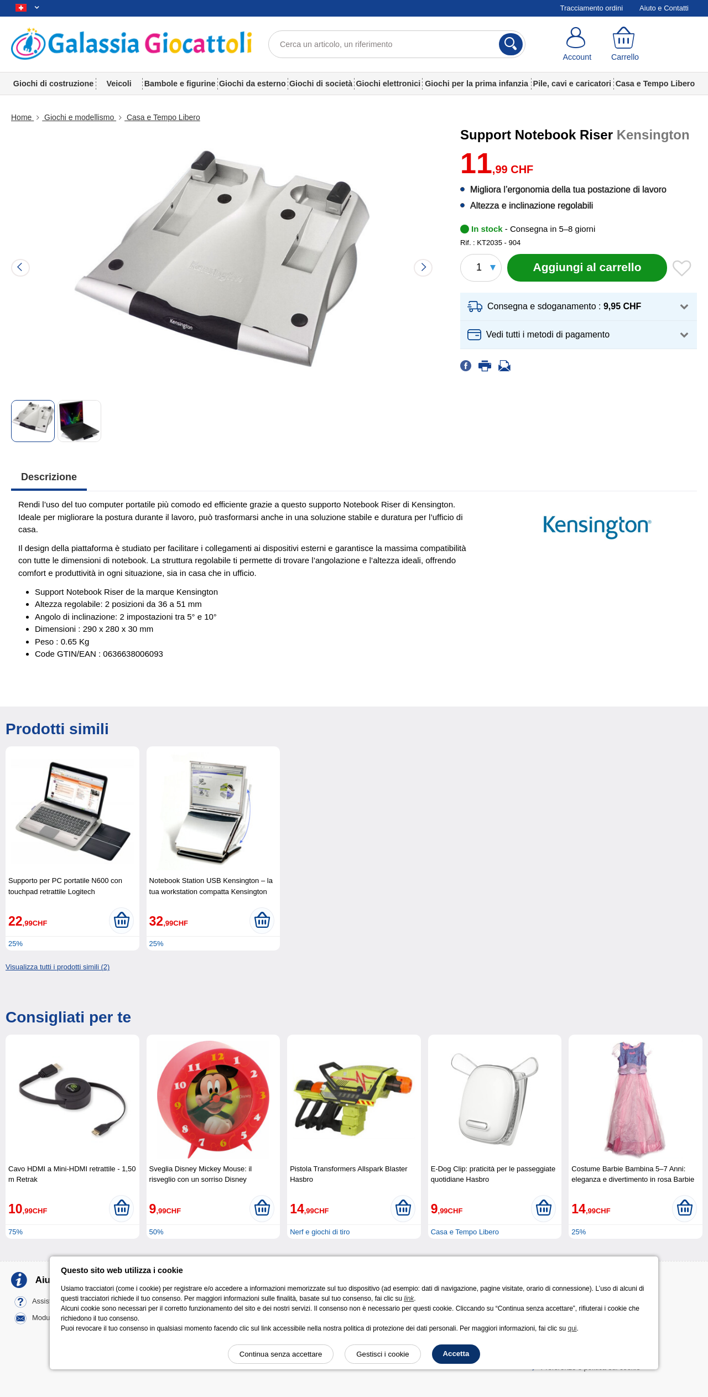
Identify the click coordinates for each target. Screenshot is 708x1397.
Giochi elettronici (388, 83)
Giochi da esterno (252, 83)
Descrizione (49, 476)
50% (156, 1232)
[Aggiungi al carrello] (587, 268)
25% (15, 943)
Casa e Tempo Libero (655, 83)
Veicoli (119, 83)
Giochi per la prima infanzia (476, 83)
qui (572, 1328)
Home (22, 117)
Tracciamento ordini (591, 8)
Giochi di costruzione (53, 83)
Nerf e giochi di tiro (320, 1232)
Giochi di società (320, 83)
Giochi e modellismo (79, 117)
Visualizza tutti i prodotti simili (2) (58, 967)
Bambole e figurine (180, 83)
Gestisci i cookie (382, 1354)
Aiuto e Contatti (664, 8)
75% (15, 1232)
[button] (578, 307)
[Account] (577, 44)
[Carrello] (625, 44)
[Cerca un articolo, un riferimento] (396, 44)
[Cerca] (511, 44)
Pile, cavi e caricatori (572, 83)
